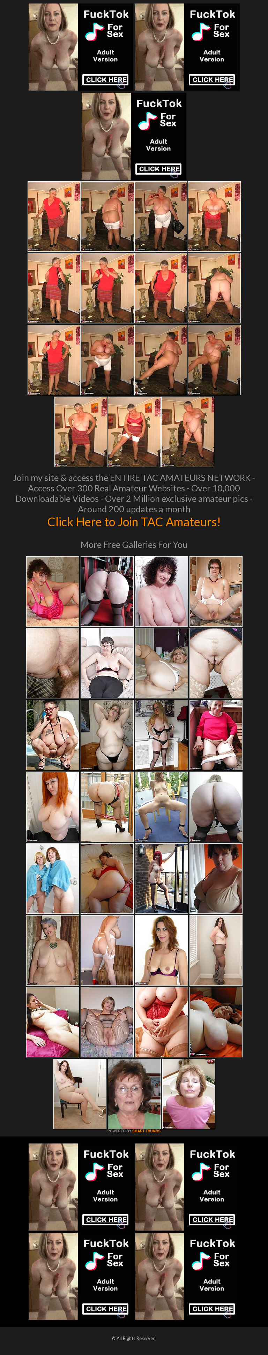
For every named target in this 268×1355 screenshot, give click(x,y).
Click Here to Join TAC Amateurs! (134, 521)
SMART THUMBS (146, 1131)
